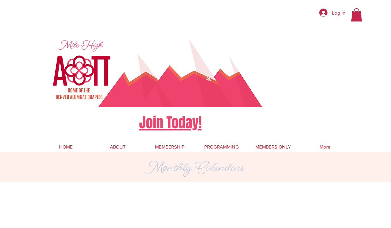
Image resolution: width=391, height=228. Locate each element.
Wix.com (156, 198)
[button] (356, 15)
